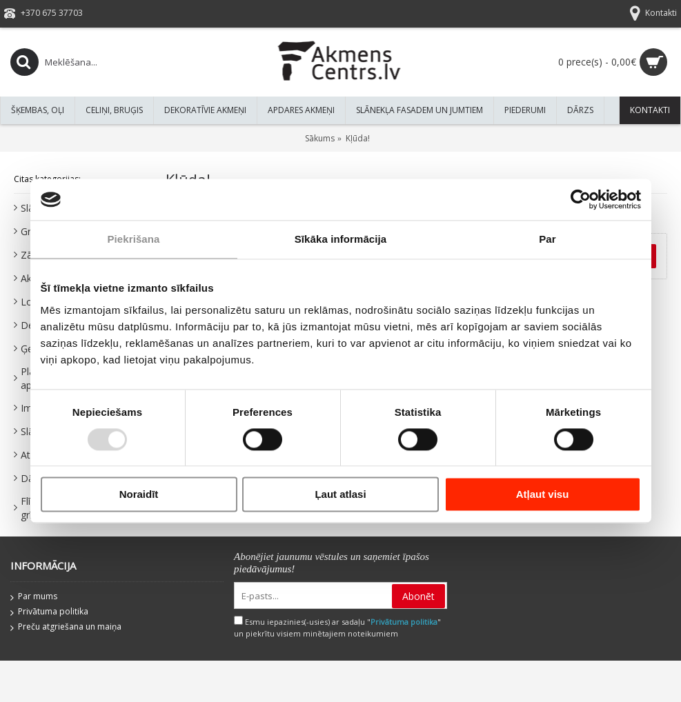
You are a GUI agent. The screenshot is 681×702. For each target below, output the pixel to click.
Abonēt (418, 596)
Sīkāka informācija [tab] (341, 239)
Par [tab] (547, 239)
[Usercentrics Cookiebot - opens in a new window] (580, 199)
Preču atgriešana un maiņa (65, 627)
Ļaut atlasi (340, 495)
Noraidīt (139, 495)
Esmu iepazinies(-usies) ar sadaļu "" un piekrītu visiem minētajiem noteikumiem (337, 627)
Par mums (33, 597)
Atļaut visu (542, 495)
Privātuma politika (49, 612)
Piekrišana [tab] (133, 239)
